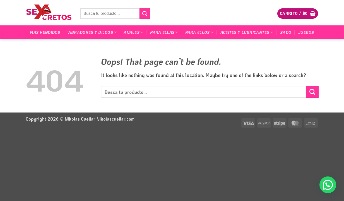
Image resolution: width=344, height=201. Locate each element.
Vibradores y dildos (92, 32)
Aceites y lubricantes (246, 32)
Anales (133, 32)
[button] (297, 13)
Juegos (306, 32)
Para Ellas (164, 32)
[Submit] (144, 13)
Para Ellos (199, 32)
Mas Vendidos (45, 32)
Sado (285, 32)
